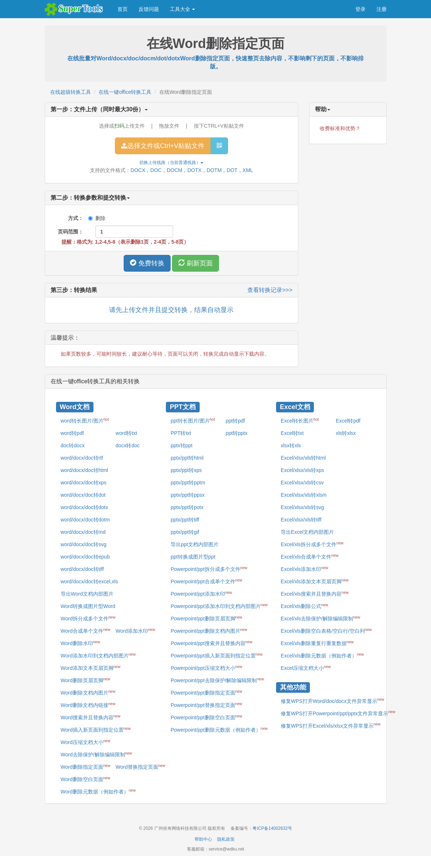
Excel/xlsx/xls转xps (302, 470)
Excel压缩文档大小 (306, 667)
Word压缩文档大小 (85, 742)
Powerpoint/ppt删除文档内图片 (209, 630)
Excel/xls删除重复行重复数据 (317, 643)
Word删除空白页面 (85, 779)
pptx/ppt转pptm (188, 482)
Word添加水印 (135, 630)
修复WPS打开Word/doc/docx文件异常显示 (332, 700)
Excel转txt (292, 433)
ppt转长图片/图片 (193, 420)
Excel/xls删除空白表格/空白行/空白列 (326, 630)
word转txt (126, 433)
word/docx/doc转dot (83, 495)
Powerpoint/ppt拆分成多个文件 (209, 568)
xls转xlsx (346, 433)
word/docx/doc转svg (84, 544)
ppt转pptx (236, 433)
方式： (70, 218)
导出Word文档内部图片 (87, 594)
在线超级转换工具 (70, 92)
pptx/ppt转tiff (185, 520)
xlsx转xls (291, 445)
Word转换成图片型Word (88, 606)
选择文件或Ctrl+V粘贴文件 (163, 145)
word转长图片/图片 (85, 420)
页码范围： (70, 232)
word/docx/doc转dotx (84, 507)
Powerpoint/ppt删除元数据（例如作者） (219, 729)
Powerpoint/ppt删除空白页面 (206, 717)
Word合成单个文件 (85, 630)
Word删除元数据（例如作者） (98, 791)
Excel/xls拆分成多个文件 (312, 544)
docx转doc (128, 445)
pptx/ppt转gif (185, 532)
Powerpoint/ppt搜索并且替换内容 (211, 643)
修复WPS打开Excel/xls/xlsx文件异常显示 (330, 725)
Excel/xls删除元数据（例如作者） (322, 655)
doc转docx (73, 445)
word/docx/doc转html (84, 470)
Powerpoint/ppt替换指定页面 (206, 704)
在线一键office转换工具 (125, 92)
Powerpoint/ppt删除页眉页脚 (206, 618)
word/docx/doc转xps (84, 482)
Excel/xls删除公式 (304, 606)
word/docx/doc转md (83, 532)
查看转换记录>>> (269, 290)
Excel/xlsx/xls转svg (302, 507)
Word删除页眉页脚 (85, 680)
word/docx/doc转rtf (82, 458)
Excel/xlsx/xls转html (303, 458)
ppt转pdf (235, 421)
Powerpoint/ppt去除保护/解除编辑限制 (217, 680)
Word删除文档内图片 (88, 692)
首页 (122, 9)
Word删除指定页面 (85, 766)
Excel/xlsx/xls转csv (302, 482)
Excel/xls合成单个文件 (310, 556)
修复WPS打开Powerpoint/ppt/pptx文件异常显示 (338, 712)
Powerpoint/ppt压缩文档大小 (206, 667)
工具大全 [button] (182, 9)
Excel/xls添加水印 (304, 568)
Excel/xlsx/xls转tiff (301, 520)
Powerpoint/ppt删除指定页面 (206, 692)
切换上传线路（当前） (171, 162)
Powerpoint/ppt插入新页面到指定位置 (217, 655)
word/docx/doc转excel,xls (89, 581)
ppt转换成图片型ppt (193, 557)
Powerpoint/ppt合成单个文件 (206, 581)
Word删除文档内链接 (88, 704)
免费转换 (147, 263)
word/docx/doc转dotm (85, 520)
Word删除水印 (80, 643)
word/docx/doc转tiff (82, 569)
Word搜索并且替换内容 (90, 717)
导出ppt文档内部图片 (194, 544)
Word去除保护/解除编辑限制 (96, 754)
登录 (360, 9)
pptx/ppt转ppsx (187, 495)
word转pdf (72, 433)
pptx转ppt (181, 445)
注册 (381, 9)
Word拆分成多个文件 (88, 618)
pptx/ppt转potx (187, 507)
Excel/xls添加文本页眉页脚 (315, 581)
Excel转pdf (348, 421)
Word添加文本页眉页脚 (90, 667)
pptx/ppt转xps (186, 470)
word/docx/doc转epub (85, 557)
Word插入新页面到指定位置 (96, 729)
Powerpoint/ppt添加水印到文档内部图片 (219, 606)
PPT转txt (181, 433)
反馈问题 (149, 9)
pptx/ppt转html (187, 458)
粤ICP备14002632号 (272, 828)
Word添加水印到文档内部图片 (98, 655)
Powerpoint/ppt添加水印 (201, 593)
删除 (96, 218)
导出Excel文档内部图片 (307, 532)
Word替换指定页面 (140, 766)
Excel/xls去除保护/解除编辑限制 (320, 618)
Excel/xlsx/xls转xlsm (304, 495)
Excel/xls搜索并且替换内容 (315, 593)
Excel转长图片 (300, 420)
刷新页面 (195, 263)
